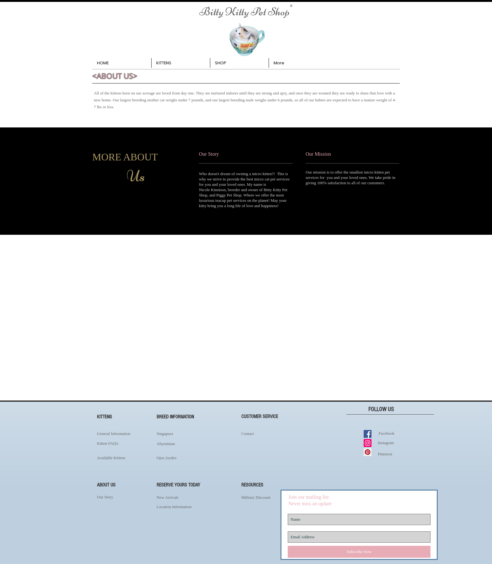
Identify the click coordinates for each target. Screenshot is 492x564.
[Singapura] (183, 434)
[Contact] (266, 434)
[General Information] (123, 434)
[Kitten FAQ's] (118, 443)
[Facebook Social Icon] (368, 434)
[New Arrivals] (186, 497)
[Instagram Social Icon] (368, 443)
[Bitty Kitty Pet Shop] (244, 12)
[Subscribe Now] (359, 552)
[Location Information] (186, 507)
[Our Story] (118, 497)
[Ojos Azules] (186, 458)
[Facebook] (385, 433)
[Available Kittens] (122, 458)
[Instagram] (386, 442)
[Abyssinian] (186, 444)
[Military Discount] (271, 497)
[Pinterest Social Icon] (368, 452)
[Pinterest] (385, 454)
